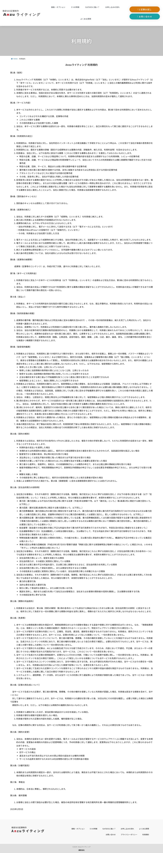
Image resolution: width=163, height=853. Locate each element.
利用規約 (145, 834)
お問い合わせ (111, 834)
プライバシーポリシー (129, 834)
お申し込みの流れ (112, 7)
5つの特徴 (75, 7)
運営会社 (81, 850)
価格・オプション (58, 7)
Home (14, 59)
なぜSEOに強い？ (92, 7)
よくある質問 (85, 19)
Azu (22, 14)
